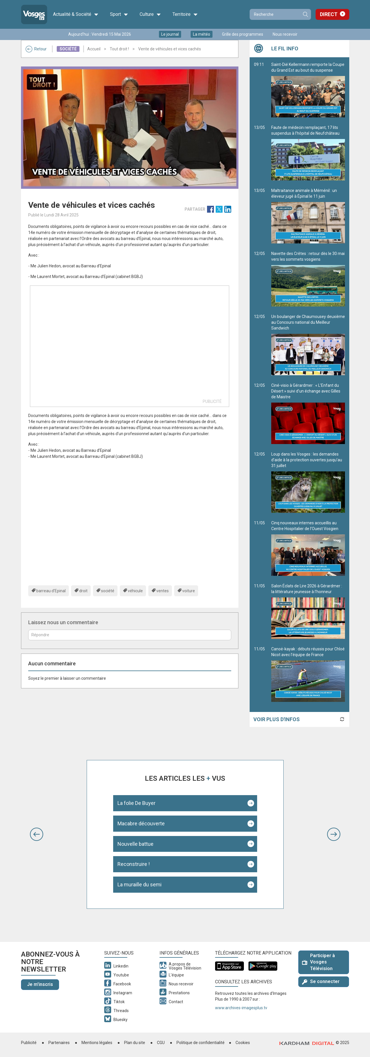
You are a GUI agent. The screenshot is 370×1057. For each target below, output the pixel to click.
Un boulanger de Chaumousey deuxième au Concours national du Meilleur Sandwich (308, 344)
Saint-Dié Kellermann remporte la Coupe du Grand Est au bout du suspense (308, 89)
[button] (36, 834)
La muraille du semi (139, 884)
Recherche (305, 14)
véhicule (135, 591)
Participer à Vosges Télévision (318, 962)
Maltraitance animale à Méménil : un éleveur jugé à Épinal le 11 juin (308, 215)
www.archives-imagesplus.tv (241, 1007)
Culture (150, 14)
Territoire (185, 14)
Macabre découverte (141, 823)
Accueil (93, 49)
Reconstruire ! (133, 864)
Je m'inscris (40, 984)
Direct (328, 14)
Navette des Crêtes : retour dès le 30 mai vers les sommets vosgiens (308, 278)
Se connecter (320, 981)
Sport (119, 14)
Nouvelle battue (135, 844)
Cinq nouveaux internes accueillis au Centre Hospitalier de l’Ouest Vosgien (308, 548)
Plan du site (134, 1042)
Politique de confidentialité (201, 1042)
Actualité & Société (75, 14)
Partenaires (59, 1042)
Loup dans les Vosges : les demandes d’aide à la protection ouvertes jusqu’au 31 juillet (308, 482)
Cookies (243, 1042)
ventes (162, 591)
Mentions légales (96, 1042)
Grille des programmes (242, 34)
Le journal (170, 34)
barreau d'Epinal (51, 591)
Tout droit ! (119, 49)
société (107, 591)
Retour (36, 48)
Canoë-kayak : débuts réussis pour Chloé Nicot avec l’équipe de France (308, 674)
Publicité (29, 1042)
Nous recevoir (285, 34)
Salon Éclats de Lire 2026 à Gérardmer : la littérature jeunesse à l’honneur (308, 611)
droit (83, 591)
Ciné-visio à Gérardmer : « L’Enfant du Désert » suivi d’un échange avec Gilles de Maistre (308, 413)
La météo (201, 34)
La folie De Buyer (136, 803)
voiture (188, 591)
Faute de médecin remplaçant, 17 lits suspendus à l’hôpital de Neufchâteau (308, 152)
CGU (161, 1042)
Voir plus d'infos (276, 719)
